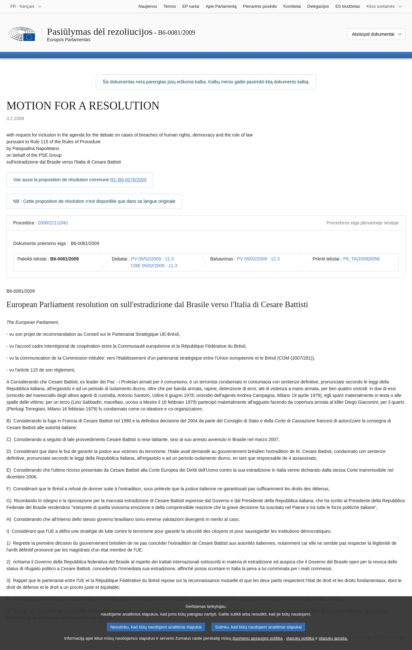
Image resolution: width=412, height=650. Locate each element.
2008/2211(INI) (53, 222)
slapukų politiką (300, 641)
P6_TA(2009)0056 (361, 258)
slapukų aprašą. (333, 641)
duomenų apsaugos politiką (257, 641)
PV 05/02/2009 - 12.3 (258, 258)
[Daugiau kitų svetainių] (384, 6)
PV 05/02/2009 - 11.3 (152, 258)
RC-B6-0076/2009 (128, 179)
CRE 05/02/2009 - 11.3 (154, 265)
